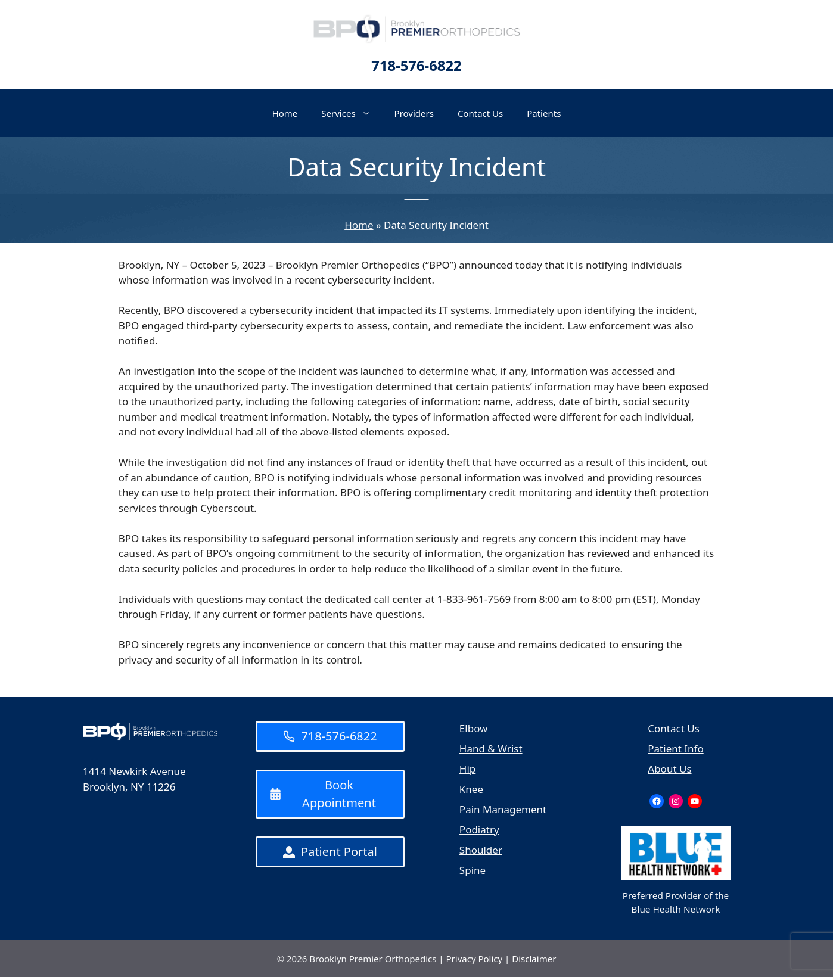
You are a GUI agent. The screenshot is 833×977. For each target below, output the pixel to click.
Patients (544, 113)
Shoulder (480, 850)
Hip (467, 769)
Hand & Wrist (491, 748)
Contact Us (480, 113)
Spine (472, 870)
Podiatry (479, 829)
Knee (471, 789)
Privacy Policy (474, 958)
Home (285, 113)
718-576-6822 (416, 65)
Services (351, 113)
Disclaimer (534, 958)
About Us (669, 769)
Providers (414, 113)
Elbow (473, 728)
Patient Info (675, 748)
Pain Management (502, 809)
